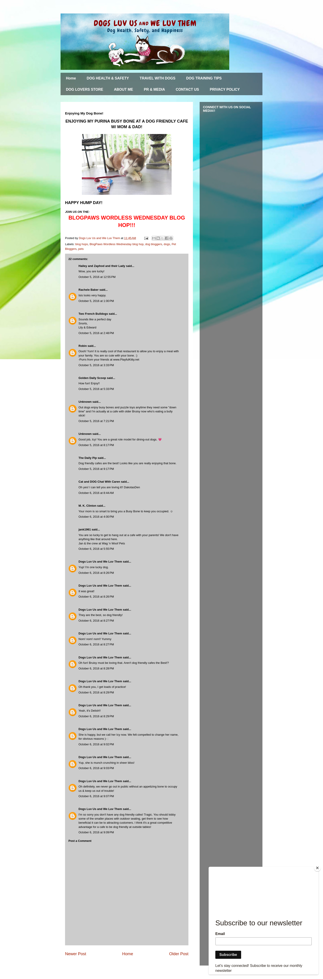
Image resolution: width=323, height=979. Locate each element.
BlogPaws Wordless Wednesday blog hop (116, 244)
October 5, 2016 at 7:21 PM (96, 421)
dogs (167, 244)
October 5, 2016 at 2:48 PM (96, 333)
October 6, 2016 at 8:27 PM (96, 620)
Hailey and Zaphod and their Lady (102, 266)
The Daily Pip (88, 458)
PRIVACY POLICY (225, 89)
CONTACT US (187, 89)
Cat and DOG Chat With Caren (99, 481)
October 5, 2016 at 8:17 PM (96, 445)
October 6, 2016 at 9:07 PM (96, 796)
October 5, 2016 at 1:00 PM (96, 301)
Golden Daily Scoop (92, 378)
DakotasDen (132, 487)
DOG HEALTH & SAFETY (108, 78)
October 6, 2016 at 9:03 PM (96, 768)
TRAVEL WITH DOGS (157, 78)
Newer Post (75, 954)
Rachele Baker (89, 289)
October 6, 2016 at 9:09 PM (96, 832)
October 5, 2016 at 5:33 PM (96, 389)
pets (81, 249)
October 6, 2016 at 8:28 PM (96, 668)
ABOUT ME (123, 89)
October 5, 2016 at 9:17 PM (96, 469)
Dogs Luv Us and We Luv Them (100, 561)
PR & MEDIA (154, 89)
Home (71, 78)
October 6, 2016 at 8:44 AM (96, 493)
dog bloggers (153, 244)
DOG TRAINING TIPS (204, 78)
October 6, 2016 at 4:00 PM (96, 516)
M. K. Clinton (87, 505)
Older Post (178, 954)
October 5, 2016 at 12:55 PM (97, 277)
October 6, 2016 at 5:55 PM (96, 548)
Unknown (85, 401)
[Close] (317, 868)
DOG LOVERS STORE (84, 89)
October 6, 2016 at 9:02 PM (96, 744)
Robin (83, 346)
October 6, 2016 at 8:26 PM (96, 572)
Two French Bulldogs (93, 313)
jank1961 (85, 529)
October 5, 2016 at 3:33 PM (96, 365)
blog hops (81, 244)
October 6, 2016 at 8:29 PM (96, 692)
